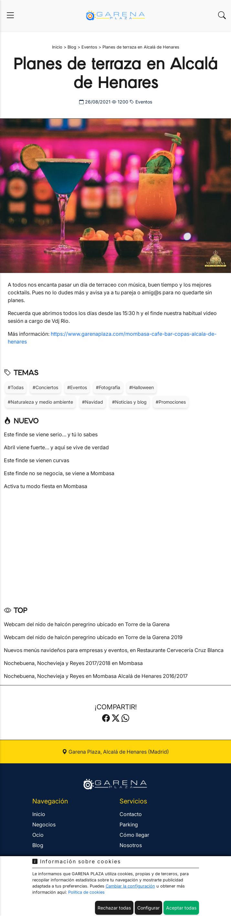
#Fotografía (108, 387)
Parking (129, 824)
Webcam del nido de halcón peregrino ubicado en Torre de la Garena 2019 (93, 637)
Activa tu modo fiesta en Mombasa (45, 486)
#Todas (16, 387)
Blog (37, 845)
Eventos (141, 101)
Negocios (44, 824)
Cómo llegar (134, 835)
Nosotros (131, 845)
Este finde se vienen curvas (36, 460)
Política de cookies (86, 892)
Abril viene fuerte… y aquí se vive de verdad (56, 447)
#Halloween (141, 387)
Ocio (38, 835)
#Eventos (77, 387)
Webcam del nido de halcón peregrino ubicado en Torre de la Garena (87, 624)
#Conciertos (45, 387)
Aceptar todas (181, 908)
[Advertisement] (115, 545)
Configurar (148, 908)
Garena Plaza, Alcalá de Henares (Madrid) (115, 751)
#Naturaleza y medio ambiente (40, 402)
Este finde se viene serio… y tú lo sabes (51, 434)
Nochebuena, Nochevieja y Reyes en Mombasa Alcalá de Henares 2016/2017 (96, 676)
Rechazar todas (114, 908)
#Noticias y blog (129, 402)
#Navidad (92, 402)
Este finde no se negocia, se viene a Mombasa (59, 473)
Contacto (131, 814)
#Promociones (171, 402)
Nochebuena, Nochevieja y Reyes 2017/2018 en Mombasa (73, 663)
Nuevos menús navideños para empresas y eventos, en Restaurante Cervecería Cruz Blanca (114, 650)
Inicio (38, 814)
